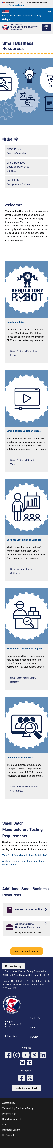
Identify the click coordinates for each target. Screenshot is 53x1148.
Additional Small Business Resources (27, 925)
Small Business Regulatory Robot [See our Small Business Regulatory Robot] (23, 353)
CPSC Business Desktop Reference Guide (18, 166)
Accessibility (8, 1102)
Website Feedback (26, 1088)
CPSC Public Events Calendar (16, 151)
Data (32, 1027)
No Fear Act (8, 1135)
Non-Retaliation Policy (28, 909)
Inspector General (11, 1129)
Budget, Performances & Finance (13, 1024)
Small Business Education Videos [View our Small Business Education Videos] (23, 462)
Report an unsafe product (26, 951)
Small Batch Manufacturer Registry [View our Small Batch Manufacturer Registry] (23, 680)
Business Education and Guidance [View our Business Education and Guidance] (22, 571)
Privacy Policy (9, 1113)
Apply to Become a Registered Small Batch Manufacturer (23, 863)
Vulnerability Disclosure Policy (17, 1108)
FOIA (4, 1124)
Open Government (11, 1119)
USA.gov (34, 1036)
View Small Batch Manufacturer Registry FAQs (25, 855)
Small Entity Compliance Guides (18, 182)
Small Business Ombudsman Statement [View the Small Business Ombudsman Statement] (24, 788)
